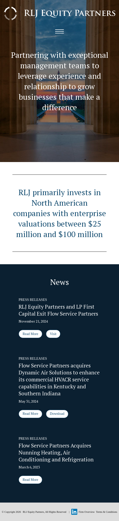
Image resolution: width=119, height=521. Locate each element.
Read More (30, 334)
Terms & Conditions (106, 512)
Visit (53, 334)
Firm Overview (87, 512)
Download (57, 414)
